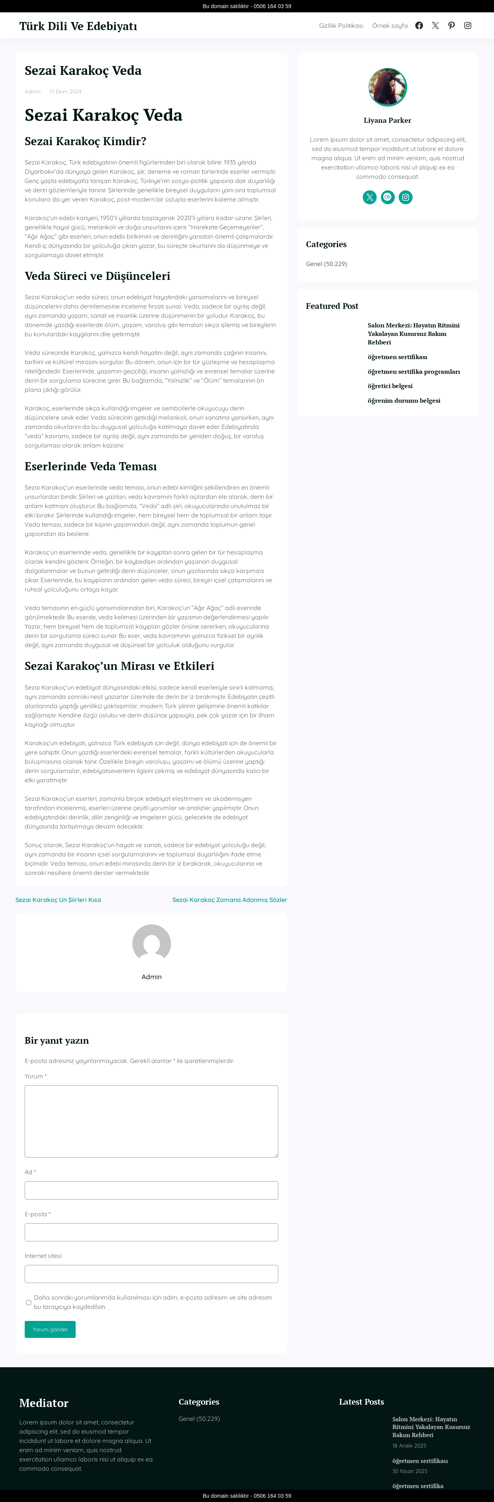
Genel (360, 273)
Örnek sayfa (390, 25)
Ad (30, 1079)
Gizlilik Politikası (341, 25)
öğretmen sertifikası (416, 367)
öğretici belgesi (408, 405)
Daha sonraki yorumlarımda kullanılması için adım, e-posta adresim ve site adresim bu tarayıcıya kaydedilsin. (172, 1209)
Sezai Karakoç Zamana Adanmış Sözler (275, 807)
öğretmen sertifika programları (413, 386)
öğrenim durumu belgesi (422, 419)
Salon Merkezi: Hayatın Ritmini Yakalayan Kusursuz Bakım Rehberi (427, 344)
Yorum (36, 983)
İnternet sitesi (43, 1163)
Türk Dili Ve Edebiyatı (84, 25)
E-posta (38, 1121)
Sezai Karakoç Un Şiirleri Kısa (58, 807)
